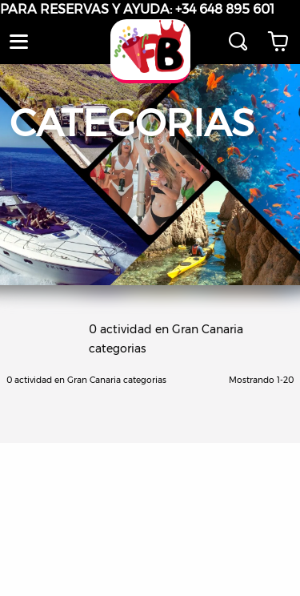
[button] (19, 41)
